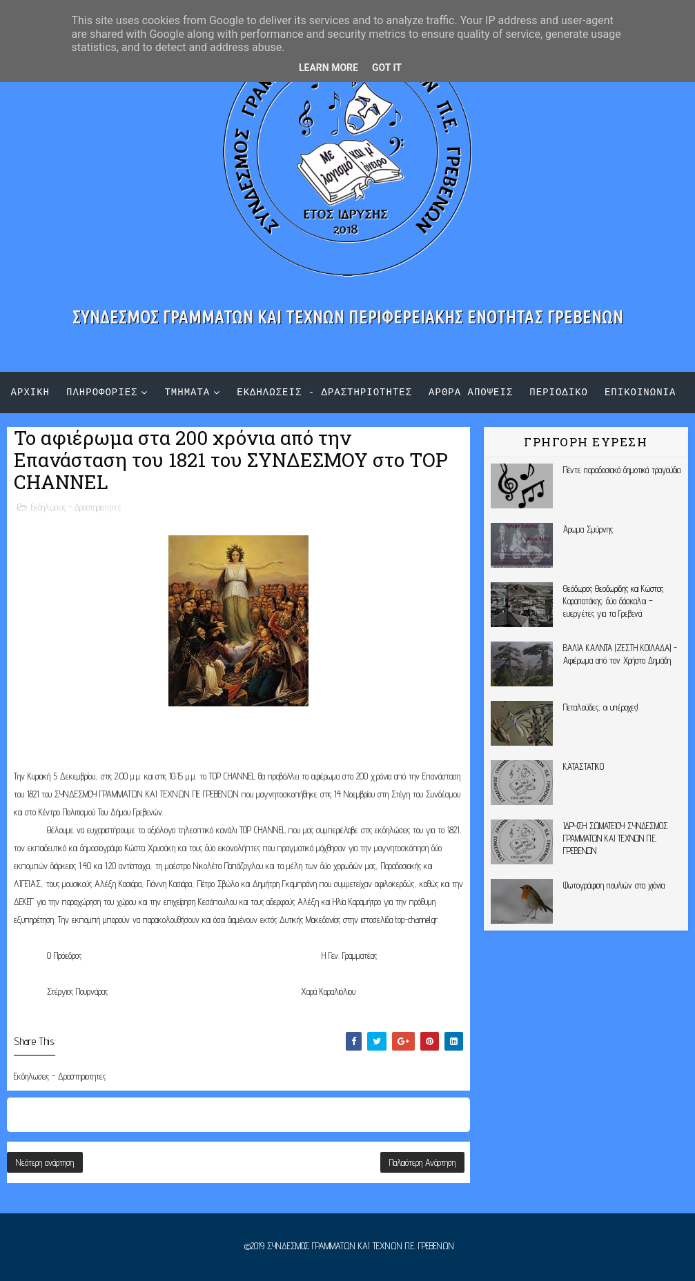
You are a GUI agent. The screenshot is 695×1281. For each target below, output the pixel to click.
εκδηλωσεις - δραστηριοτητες (324, 392)
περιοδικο (558, 392)
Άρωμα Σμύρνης (588, 529)
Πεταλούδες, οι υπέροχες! (600, 707)
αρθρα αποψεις (471, 392)
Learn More (328, 67)
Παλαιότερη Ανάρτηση (422, 1162)
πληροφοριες (101, 392)
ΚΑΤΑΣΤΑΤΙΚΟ (583, 766)
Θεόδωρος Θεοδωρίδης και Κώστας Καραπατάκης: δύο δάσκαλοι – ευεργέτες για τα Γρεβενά (613, 601)
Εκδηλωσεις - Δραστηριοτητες (76, 507)
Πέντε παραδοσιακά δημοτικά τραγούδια (622, 469)
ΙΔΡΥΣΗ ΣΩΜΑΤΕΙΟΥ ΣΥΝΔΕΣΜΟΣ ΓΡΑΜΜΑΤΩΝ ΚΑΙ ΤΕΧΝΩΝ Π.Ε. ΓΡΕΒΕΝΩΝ (615, 838)
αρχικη (30, 392)
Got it (387, 67)
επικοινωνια (640, 392)
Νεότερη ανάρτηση (45, 1162)
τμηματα (187, 392)
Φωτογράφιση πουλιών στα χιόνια (614, 885)
